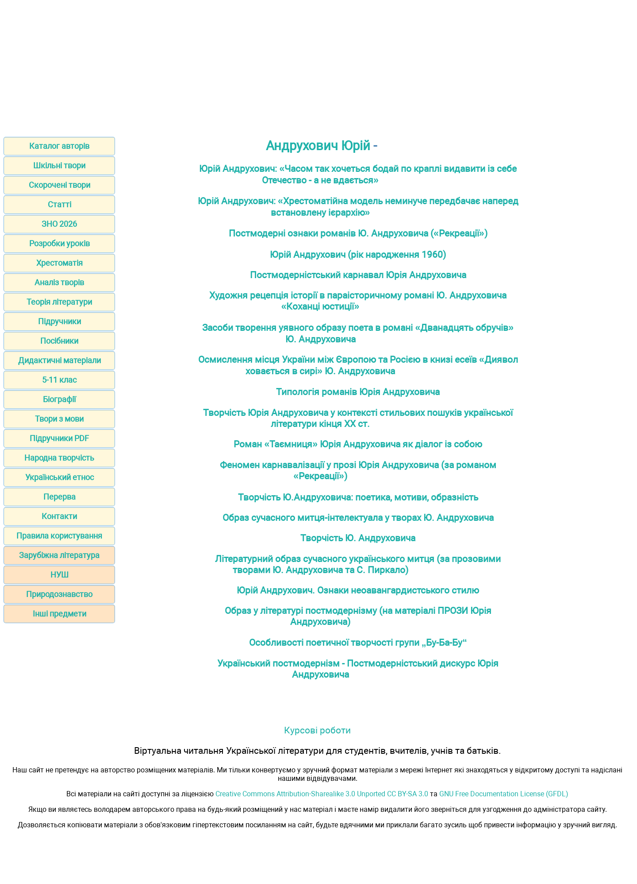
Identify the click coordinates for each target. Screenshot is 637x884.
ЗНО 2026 (59, 224)
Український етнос (59, 477)
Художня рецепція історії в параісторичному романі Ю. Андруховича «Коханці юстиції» (358, 301)
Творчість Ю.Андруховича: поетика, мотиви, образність (358, 497)
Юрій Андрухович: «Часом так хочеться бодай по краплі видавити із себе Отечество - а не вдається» (358, 174)
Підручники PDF (59, 438)
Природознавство (59, 594)
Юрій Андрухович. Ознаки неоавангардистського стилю (358, 590)
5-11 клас (59, 379)
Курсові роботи (317, 730)
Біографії (59, 399)
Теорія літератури (59, 301)
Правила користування (59, 535)
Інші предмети (59, 613)
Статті (59, 204)
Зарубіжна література (59, 555)
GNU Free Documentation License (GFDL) (503, 794)
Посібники (59, 340)
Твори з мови (59, 418)
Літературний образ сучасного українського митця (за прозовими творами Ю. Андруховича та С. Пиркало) (358, 564)
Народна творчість (59, 457)
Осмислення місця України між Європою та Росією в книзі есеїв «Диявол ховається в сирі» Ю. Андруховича (358, 365)
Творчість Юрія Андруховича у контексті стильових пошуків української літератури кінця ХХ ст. (358, 418)
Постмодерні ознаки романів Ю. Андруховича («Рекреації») (358, 233)
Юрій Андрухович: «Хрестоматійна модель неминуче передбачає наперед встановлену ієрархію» (358, 206)
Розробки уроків (59, 243)
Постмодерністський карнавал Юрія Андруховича (358, 274)
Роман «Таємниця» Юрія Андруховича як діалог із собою (358, 444)
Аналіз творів (59, 282)
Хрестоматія (59, 263)
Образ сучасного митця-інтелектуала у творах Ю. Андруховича (358, 517)
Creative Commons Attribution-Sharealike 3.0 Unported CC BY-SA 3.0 (321, 794)
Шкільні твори (59, 165)
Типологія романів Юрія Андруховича (358, 391)
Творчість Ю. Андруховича (357, 537)
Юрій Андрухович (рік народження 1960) (358, 254)
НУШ (59, 574)
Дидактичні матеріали (59, 360)
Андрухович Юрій (318, 145)
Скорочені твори (59, 185)
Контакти (59, 516)
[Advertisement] (318, 66)
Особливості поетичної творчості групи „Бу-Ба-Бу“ (358, 642)
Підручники (59, 321)
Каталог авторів (59, 146)
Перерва (59, 496)
